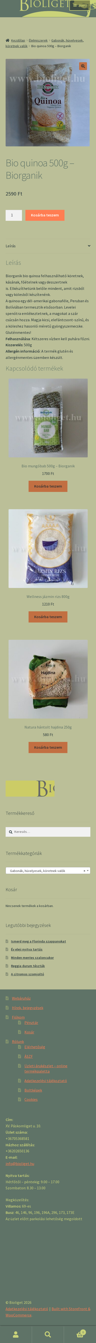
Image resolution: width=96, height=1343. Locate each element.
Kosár (29, 1032)
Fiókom (18, 1017)
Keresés (48, 1334)
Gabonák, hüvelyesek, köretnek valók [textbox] (46, 870)
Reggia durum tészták (28, 966)
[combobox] (48, 870)
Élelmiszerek (38, 40)
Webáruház (21, 998)
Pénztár (31, 1022)
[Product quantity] (14, 215)
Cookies (31, 1099)
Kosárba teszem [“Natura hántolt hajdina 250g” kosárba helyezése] (48, 747)
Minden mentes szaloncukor (32, 957)
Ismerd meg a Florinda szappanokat (38, 941)
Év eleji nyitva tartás (27, 949)
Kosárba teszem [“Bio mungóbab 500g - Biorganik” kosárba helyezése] (48, 486)
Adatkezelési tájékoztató (45, 1080)
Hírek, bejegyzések (27, 1007)
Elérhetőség (34, 1046)
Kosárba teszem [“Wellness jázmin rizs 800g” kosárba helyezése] (48, 616)
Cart (75, 1331)
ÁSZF (28, 1056)
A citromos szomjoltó (27, 974)
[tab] (48, 246)
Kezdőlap (18, 40)
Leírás (11, 245)
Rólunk (18, 1041)
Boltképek (33, 1090)
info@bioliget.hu (20, 1163)
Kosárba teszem (45, 215)
